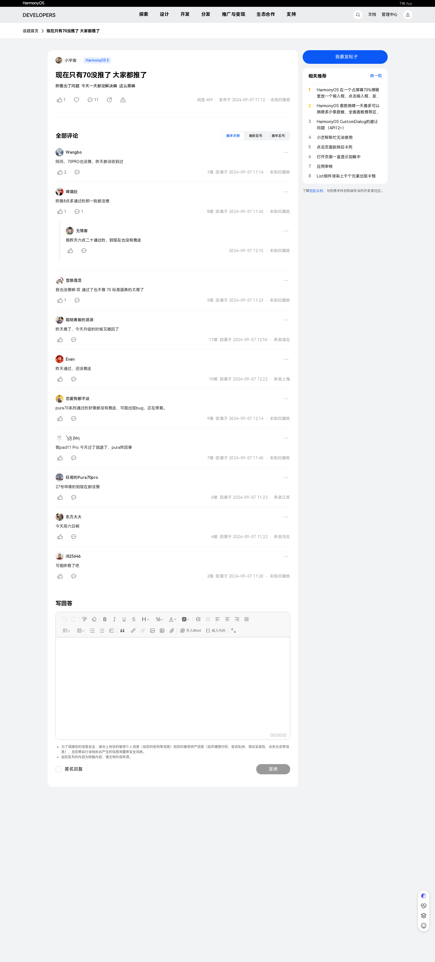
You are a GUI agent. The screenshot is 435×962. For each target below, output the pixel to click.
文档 (372, 14)
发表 (273, 769)
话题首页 (31, 31)
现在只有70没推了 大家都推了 (73, 31)
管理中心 (390, 14)
